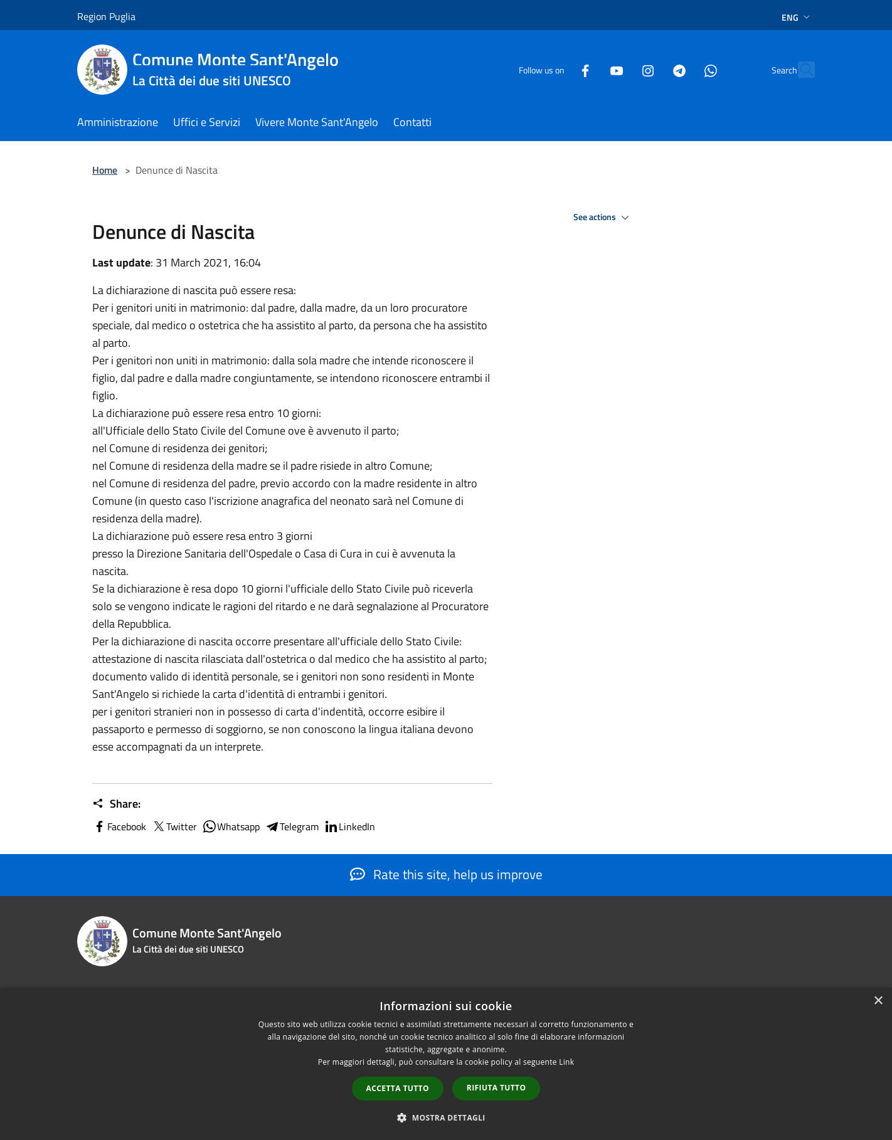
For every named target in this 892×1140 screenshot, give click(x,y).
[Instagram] (620, 69)
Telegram (292, 826)
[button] (446, 1117)
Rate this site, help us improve (446, 874)
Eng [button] (797, 17)
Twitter (174, 826)
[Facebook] (557, 69)
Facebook (119, 826)
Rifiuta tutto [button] (496, 1087)
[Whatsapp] (683, 69)
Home (104, 169)
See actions (603, 217)
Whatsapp (231, 826)
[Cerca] (800, 70)
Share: (116, 804)
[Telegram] (651, 69)
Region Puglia (106, 16)
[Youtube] (589, 69)
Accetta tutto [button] (397, 1088)
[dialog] (446, 1064)
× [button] (878, 1001)
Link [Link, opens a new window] (566, 1062)
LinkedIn (349, 826)
